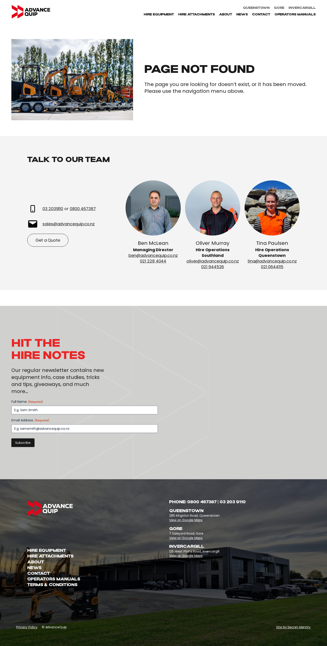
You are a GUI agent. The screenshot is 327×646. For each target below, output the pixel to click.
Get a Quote (47, 240)
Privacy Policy (26, 627)
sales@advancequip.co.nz (68, 224)
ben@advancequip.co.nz (153, 255)
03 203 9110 (233, 502)
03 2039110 (52, 208)
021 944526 (212, 267)
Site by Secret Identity (293, 627)
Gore (279, 8)
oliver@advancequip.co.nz (212, 261)
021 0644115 (272, 267)
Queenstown (256, 8)
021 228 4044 (153, 261)
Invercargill (302, 8)
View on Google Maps (186, 520)
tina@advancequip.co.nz (272, 261)
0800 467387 (83, 208)
